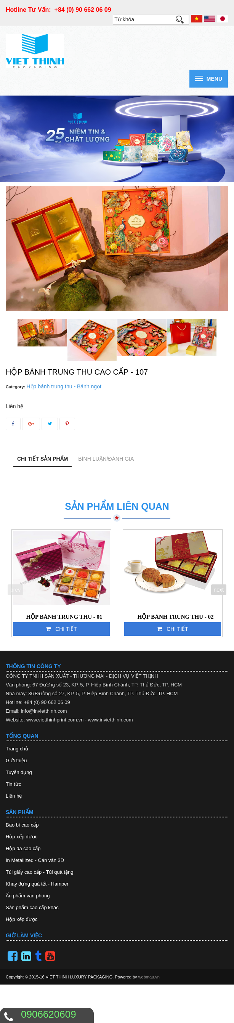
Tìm (183, 21)
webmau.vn (149, 977)
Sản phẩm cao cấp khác (32, 907)
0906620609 (48, 1014)
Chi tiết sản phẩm (42, 459)
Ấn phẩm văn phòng (28, 896)
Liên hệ (14, 796)
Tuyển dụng (19, 772)
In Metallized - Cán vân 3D (35, 860)
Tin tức (13, 784)
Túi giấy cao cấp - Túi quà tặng (40, 872)
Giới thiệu (16, 760)
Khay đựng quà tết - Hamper (37, 884)
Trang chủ (17, 749)
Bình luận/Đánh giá (106, 459)
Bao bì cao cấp (22, 825)
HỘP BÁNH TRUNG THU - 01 (64, 617)
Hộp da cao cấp (23, 848)
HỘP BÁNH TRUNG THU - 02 (175, 617)
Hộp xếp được (21, 836)
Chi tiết (61, 629)
